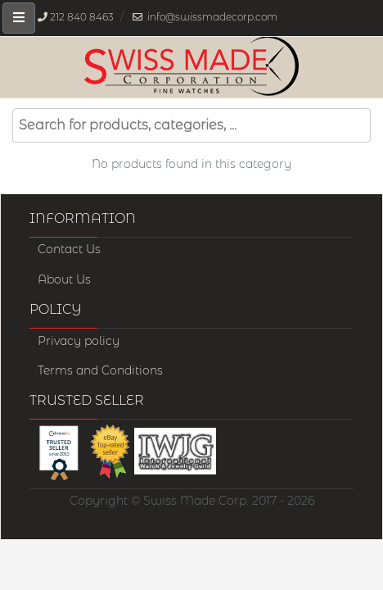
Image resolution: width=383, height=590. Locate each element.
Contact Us (69, 249)
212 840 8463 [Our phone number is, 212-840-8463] (82, 17)
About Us (64, 279)
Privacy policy (78, 341)
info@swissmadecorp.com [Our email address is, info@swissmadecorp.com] (212, 17)
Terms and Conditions (100, 370)
